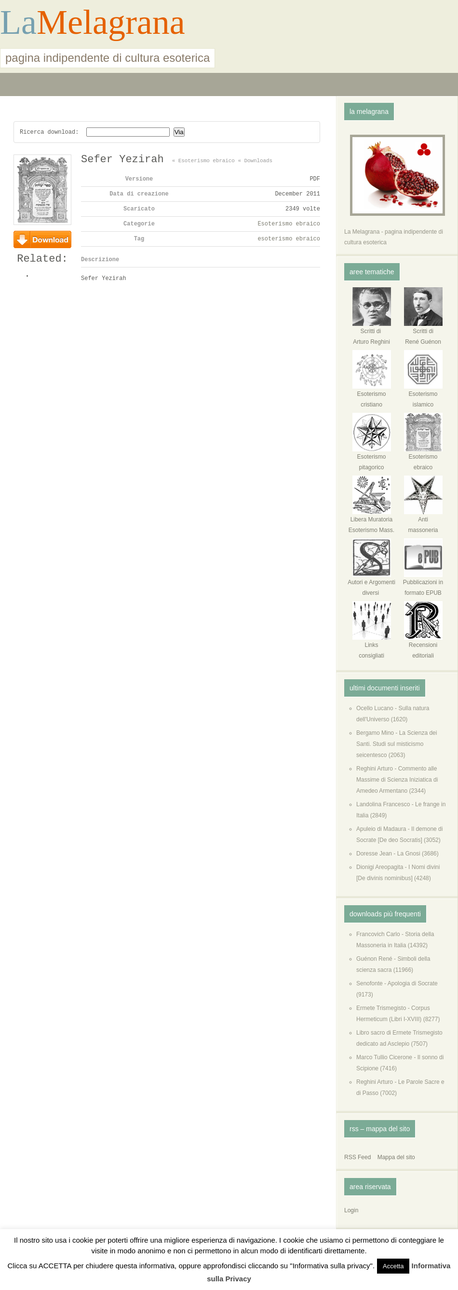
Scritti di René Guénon (423, 333)
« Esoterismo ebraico (203, 162)
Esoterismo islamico (423, 395)
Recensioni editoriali (423, 646)
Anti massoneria (423, 521)
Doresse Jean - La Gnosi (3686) (397, 853)
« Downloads (255, 162)
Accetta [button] (393, 1266)
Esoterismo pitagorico (371, 458)
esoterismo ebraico (288, 240)
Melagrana (111, 22)
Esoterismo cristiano (371, 395)
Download (42, 239)
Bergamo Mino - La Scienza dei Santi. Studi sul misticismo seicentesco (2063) (396, 743)
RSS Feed (357, 1157)
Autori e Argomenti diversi (371, 584)
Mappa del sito (396, 1157)
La (18, 22)
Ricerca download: (49, 132)
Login (351, 1210)
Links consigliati (371, 646)
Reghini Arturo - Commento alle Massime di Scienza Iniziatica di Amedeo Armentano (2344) (397, 779)
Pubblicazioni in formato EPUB (423, 584)
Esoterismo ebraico (288, 225)
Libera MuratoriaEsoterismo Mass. (371, 521)
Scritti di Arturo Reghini (371, 333)
